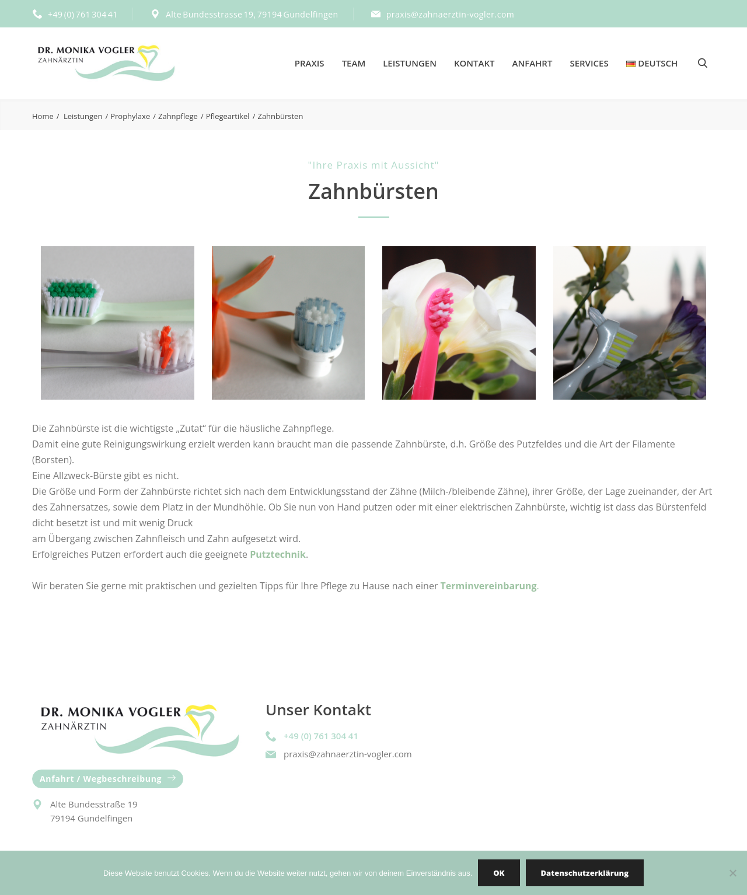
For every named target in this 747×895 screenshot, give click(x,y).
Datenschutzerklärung (585, 873)
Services (589, 63)
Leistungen (410, 63)
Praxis (309, 63)
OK (498, 873)
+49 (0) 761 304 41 (83, 14)
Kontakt (474, 63)
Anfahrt (532, 63)
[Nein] (732, 873)
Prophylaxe (130, 116)
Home (43, 116)
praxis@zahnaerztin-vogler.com (450, 14)
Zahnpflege (178, 116)
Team (354, 63)
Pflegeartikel (228, 116)
